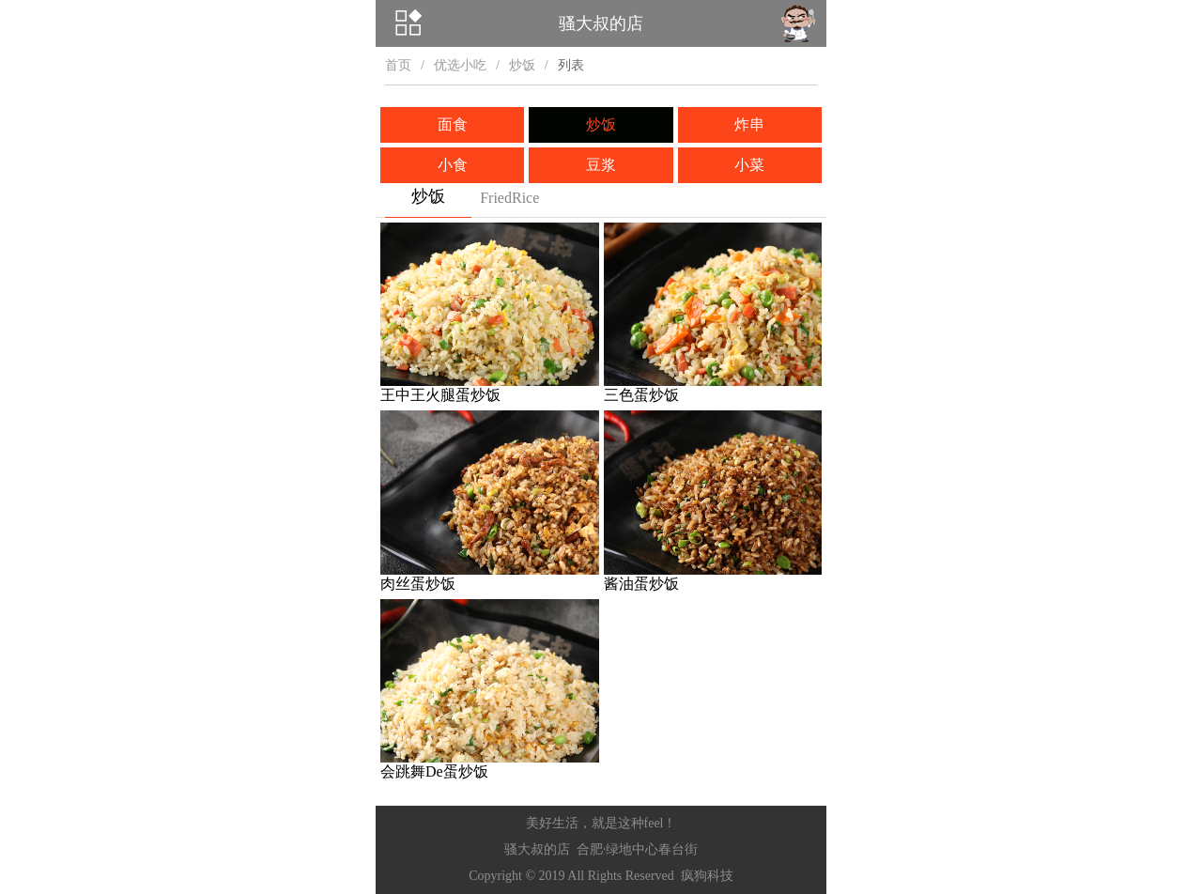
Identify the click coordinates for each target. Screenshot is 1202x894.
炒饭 (522, 65)
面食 (453, 124)
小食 (453, 165)
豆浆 (601, 165)
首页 (398, 65)
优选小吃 (460, 65)
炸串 (749, 124)
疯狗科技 (707, 876)
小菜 (749, 165)
